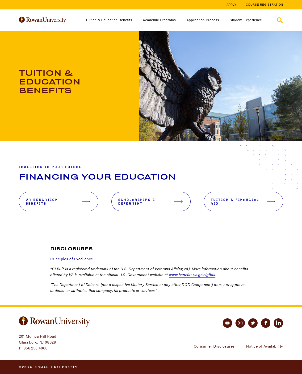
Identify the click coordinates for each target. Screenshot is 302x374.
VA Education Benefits (58, 201)
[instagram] (240, 323)
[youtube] (227, 323)
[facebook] (265, 323)
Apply (231, 4)
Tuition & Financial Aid (243, 201)
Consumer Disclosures (214, 346)
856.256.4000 (36, 348)
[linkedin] (278, 323)
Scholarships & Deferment (150, 201)
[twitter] (253, 323)
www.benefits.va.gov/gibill (192, 274)
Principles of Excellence (71, 258)
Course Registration (264, 4)
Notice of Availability (264, 346)
